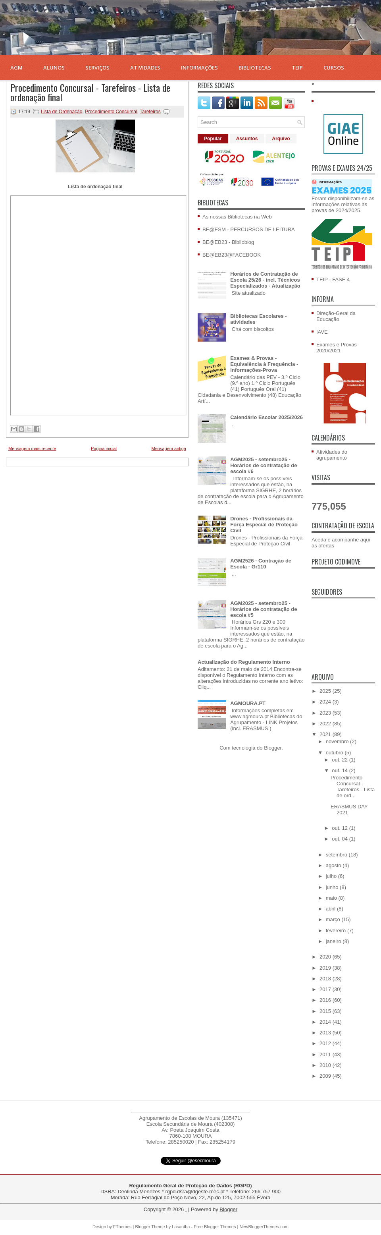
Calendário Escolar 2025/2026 (266, 417)
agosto (334, 865)
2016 (326, 1000)
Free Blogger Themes (215, 1226)
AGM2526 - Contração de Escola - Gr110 (260, 564)
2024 (326, 702)
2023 (326, 713)
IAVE (322, 332)
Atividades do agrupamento (331, 455)
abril (331, 909)
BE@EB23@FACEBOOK (231, 255)
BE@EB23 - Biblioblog (228, 242)
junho (333, 887)
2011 (326, 1054)
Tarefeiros (150, 111)
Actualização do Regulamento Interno (244, 662)
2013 (326, 1033)
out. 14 (340, 770)
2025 (326, 691)
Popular (213, 138)
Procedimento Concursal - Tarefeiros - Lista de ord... (353, 786)
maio (332, 898)
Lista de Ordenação (62, 111)
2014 (326, 1022)
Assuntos (247, 138)
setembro (337, 855)
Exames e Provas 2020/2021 (336, 348)
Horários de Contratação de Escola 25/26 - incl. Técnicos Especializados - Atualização (265, 280)
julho (332, 876)
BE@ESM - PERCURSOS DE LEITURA (248, 229)
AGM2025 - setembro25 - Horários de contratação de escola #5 (263, 609)
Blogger (272, 748)
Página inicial (104, 448)
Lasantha (181, 1226)
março (334, 919)
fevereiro (336, 930)
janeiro (334, 941)
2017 (326, 989)
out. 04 (340, 839)
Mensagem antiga (169, 448)
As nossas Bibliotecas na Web (237, 217)
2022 (326, 724)
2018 (326, 979)
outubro (335, 753)
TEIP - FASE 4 (333, 279)
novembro (338, 741)
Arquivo (281, 138)
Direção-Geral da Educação (336, 316)
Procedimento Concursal (111, 111)
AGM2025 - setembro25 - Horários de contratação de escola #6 (263, 465)
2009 (326, 1076)
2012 (326, 1043)
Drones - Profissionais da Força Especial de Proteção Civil (264, 524)
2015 (326, 1011)
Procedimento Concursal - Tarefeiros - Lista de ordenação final (90, 92)
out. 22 (340, 760)
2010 (326, 1065)
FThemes (122, 1226)
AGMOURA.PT (248, 703)
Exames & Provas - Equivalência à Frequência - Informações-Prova (264, 364)
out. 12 (340, 828)
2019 (326, 968)
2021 (326, 734)
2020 (326, 957)
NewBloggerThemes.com (264, 1226)
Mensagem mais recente (32, 448)
